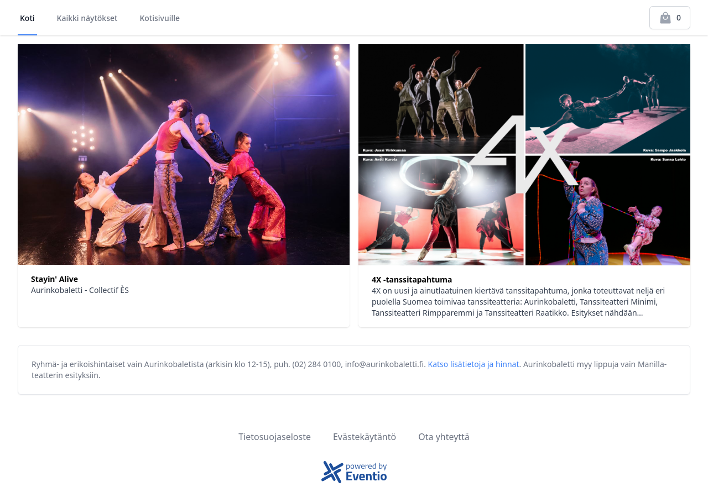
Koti (27, 18)
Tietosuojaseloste (274, 437)
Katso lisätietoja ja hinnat (473, 364)
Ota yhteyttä (444, 437)
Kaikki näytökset (87, 18)
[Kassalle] (669, 17)
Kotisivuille (159, 18)
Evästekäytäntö (364, 437)
